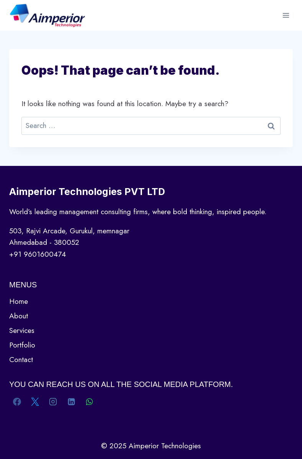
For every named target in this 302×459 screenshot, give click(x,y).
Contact (21, 359)
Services (21, 330)
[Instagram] (53, 402)
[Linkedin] (71, 402)
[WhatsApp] (89, 402)
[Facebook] (17, 402)
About (18, 316)
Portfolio (22, 345)
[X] (35, 402)
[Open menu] (286, 15)
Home (18, 301)
